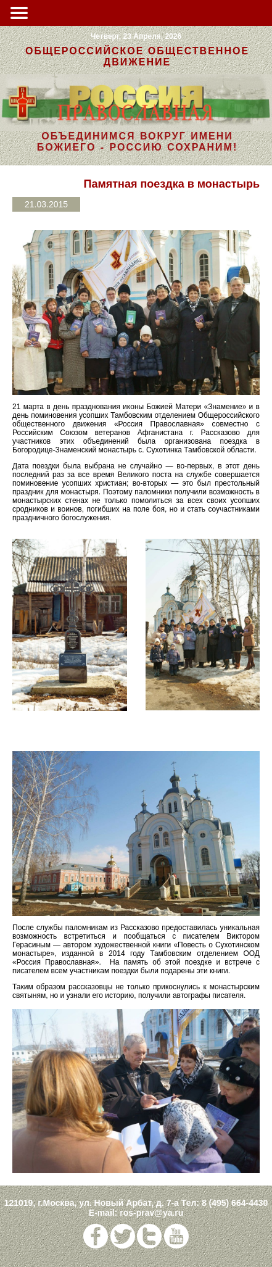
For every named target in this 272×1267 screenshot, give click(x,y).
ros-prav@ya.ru (151, 1213)
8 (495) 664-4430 (235, 1203)
